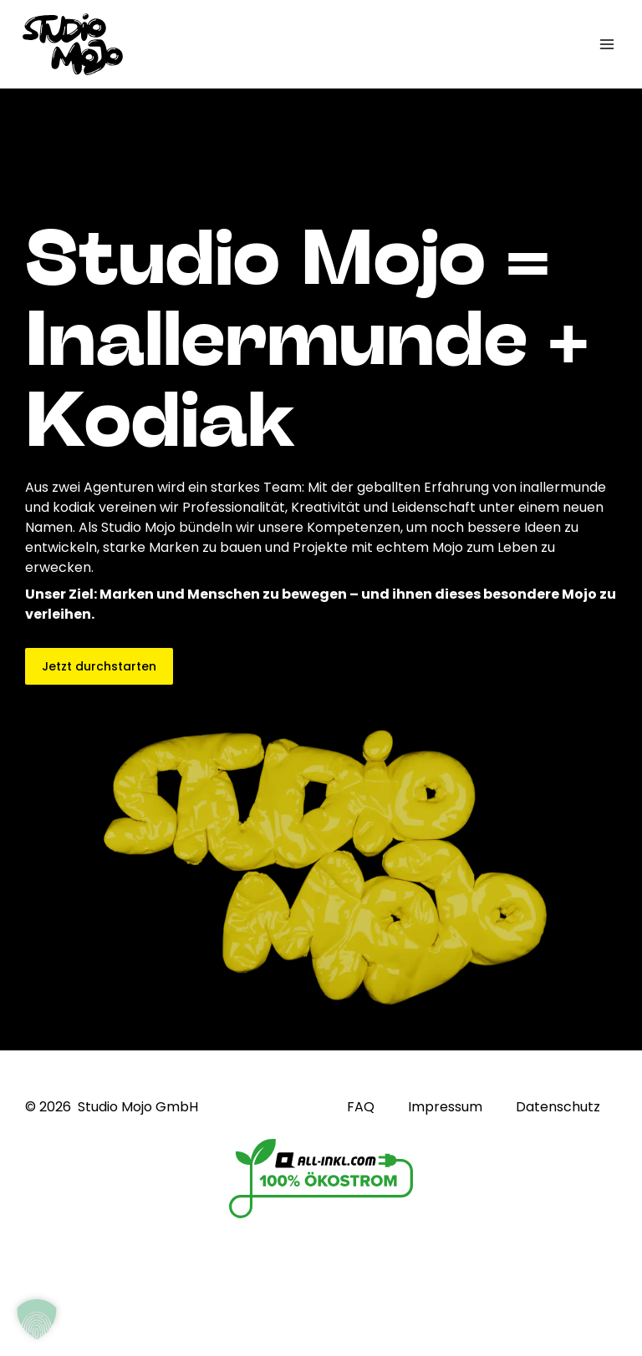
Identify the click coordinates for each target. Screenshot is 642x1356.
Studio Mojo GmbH (138, 1106)
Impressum (445, 1107)
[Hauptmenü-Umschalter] (606, 44)
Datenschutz (558, 1107)
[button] (37, 1319)
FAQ (360, 1107)
